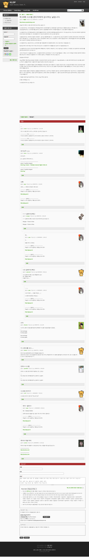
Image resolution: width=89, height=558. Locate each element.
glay (25, 184)
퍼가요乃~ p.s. (25, 151)
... (21, 126)
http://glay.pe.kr (24, 194)
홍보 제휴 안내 (13, 60)
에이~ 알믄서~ (27, 406)
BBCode (29, 492)
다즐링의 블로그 (29, 14)
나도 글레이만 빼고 (29, 270)
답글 (23, 144)
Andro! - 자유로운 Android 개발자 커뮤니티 (36, 165)
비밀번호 (6, 36)
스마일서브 (49, 548)
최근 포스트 (8, 22)
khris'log (23, 165)
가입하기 (7, 41)
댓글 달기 (31, 117)
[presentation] (33, 532)
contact (80, 1)
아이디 (6, 32)
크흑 (22, 182)
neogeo (28, 216)
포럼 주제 (9, 20)
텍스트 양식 (24, 490)
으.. (26, 235)
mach (25, 128)
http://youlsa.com (25, 450)
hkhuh (25, 350)
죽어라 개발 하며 (26, 440)
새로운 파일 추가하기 (25, 516)
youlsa (25, 442)
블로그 (23, 14)
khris (25, 153)
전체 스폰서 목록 (37, 551)
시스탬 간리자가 (26, 391)
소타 (25, 393)
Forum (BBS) (7, 10)
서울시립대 (49, 546)
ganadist (26, 368)
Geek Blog (17, 10)
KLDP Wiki (27, 10)
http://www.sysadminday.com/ (27, 22)
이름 (21, 467)
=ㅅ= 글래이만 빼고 (29, 214)
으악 (22, 323)
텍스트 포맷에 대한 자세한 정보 (74, 489)
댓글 (21, 476)
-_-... (26, 288)
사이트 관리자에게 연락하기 (49, 551)
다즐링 (24, 19)
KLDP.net (35, 10)
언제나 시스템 (25, 366)
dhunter (26, 324)
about (75, 1)
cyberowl (28, 272)
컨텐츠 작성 (8, 18)
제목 (21, 471)
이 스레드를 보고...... (27, 348)
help (84, 1)
